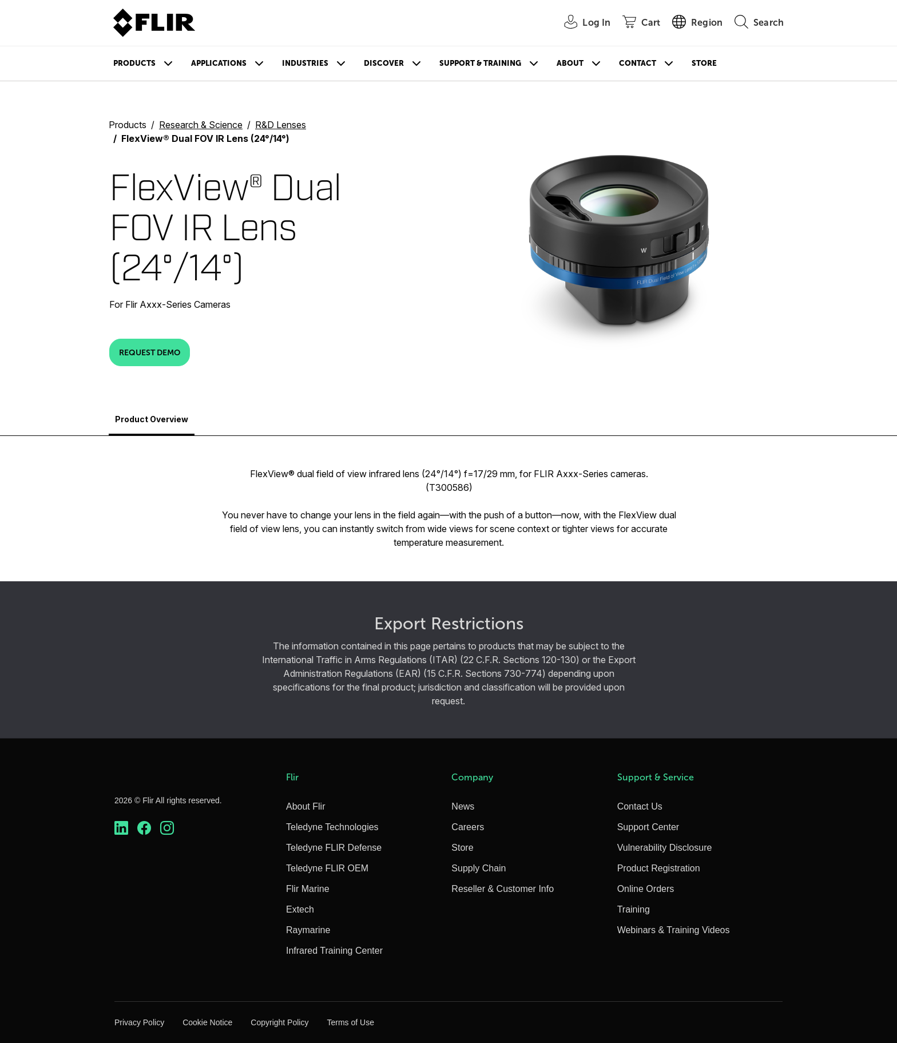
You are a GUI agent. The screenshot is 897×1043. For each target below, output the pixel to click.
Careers (467, 827)
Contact (637, 63)
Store (704, 63)
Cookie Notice (207, 1022)
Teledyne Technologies (332, 827)
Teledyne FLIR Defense (334, 847)
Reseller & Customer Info (502, 889)
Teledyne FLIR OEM (327, 868)
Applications (219, 63)
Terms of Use (350, 1022)
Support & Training (480, 63)
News (462, 806)
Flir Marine (308, 889)
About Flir (305, 806)
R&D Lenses (280, 124)
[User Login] (580, 23)
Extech (300, 909)
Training (633, 909)
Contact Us (639, 806)
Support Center (648, 827)
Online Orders (645, 889)
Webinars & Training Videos (673, 930)
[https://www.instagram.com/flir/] (167, 828)
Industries (305, 63)
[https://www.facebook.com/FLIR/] (144, 828)
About (570, 63)
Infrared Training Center (334, 950)
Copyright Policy (279, 1022)
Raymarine (308, 930)
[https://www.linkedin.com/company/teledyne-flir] (121, 828)
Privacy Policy (139, 1022)
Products (134, 63)
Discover (384, 63)
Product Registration (658, 868)
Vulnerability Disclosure (664, 847)
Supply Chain (478, 868)
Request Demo (149, 352)
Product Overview (151, 419)
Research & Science (201, 124)
